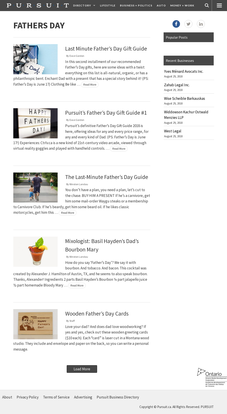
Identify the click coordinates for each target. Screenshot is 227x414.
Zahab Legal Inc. (177, 84)
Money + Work (182, 5)
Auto (161, 5)
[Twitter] (188, 24)
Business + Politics (136, 5)
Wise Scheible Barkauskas (184, 98)
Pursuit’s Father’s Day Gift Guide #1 (106, 112)
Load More (82, 369)
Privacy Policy (28, 397)
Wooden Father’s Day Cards (97, 313)
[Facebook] (176, 24)
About (7, 397)
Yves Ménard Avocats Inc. (183, 71)
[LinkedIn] (201, 24)
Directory (85, 5)
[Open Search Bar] (206, 5)
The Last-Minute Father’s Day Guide (106, 177)
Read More (89, 84)
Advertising (83, 397)
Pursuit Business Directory (118, 397)
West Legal (172, 131)
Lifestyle (107, 5)
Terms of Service (56, 397)
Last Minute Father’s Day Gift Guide (106, 48)
